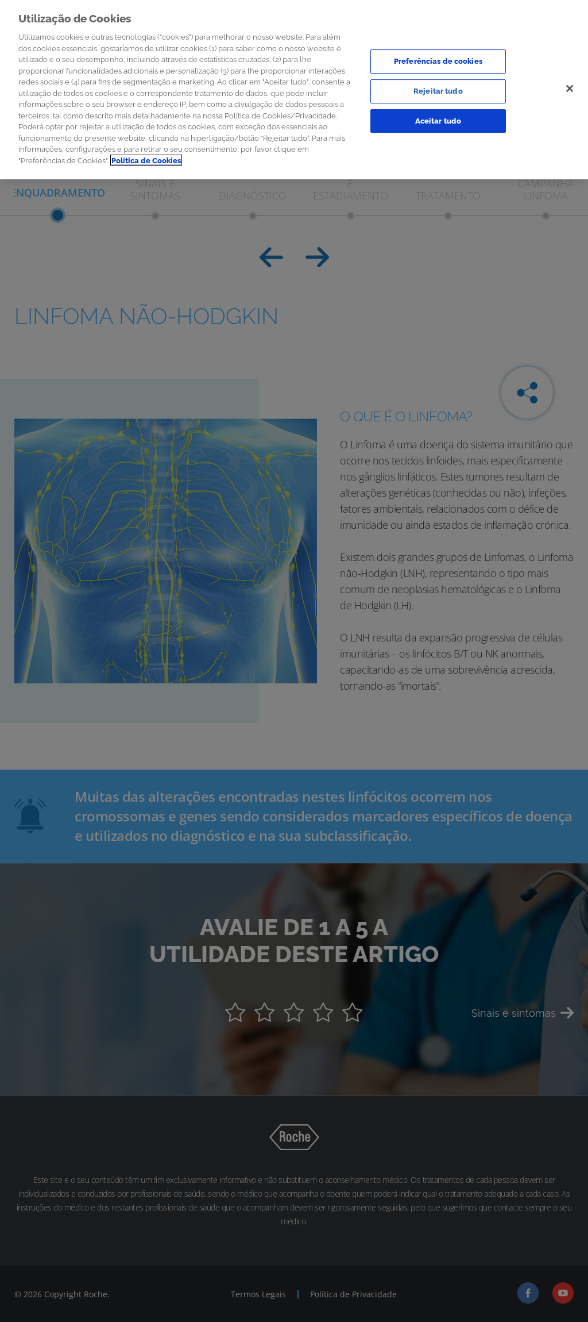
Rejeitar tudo (438, 88)
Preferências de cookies (438, 58)
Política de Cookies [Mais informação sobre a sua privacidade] (146, 157)
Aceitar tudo (438, 117)
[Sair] (569, 85)
